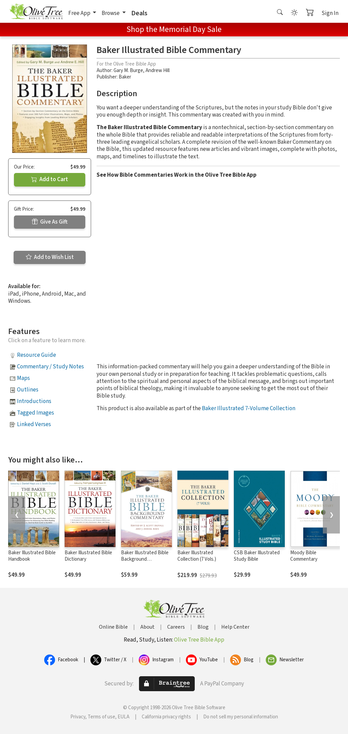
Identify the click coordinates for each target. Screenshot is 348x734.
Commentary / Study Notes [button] (50, 367)
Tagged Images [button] (35, 413)
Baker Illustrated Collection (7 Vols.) (196, 556)
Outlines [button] (27, 390)
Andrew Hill (157, 70)
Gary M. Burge (128, 70)
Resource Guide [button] (36, 355)
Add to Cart (49, 179)
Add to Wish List (50, 257)
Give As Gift (50, 222)
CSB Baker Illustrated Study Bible (257, 556)
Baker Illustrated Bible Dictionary (88, 556)
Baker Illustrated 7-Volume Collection (248, 408)
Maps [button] (23, 378)
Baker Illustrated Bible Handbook (32, 556)
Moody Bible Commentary (303, 556)
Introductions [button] (34, 401)
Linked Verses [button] (34, 424)
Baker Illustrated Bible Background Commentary (145, 559)
